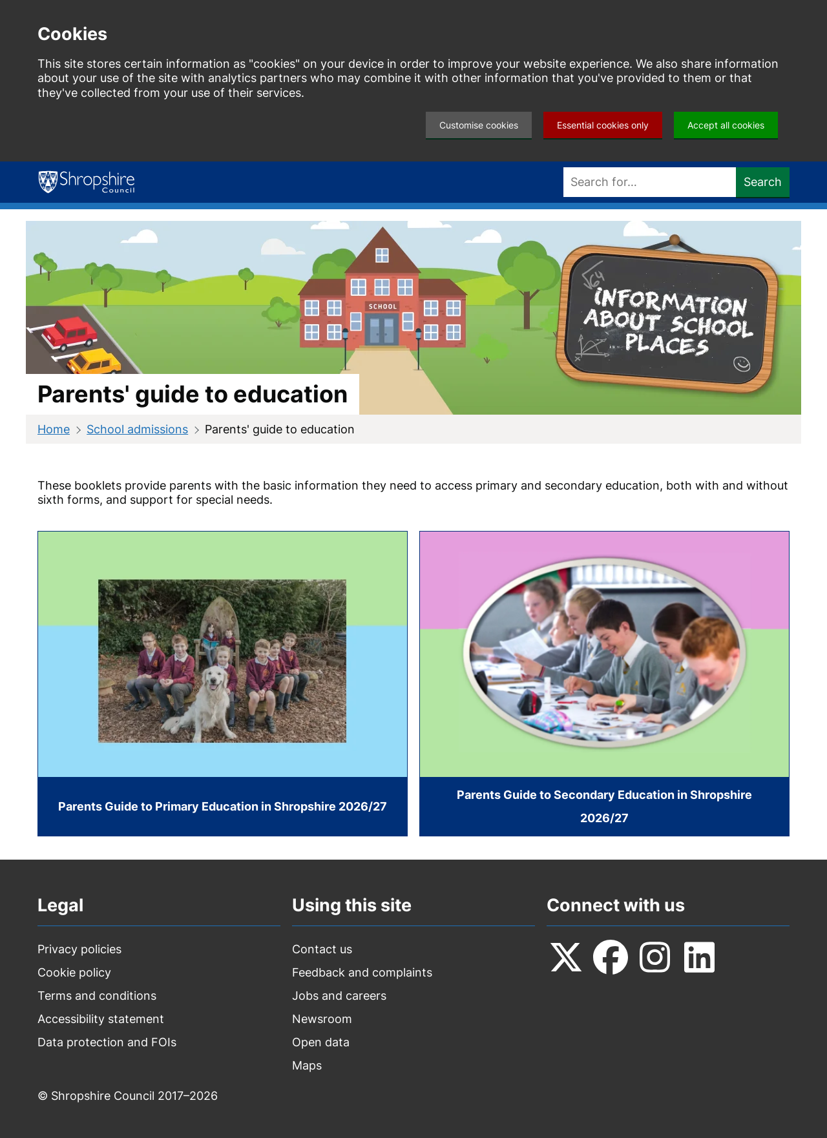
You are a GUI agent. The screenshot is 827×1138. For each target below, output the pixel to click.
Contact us (322, 949)
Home (53, 429)
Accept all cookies (725, 124)
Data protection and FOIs (106, 1042)
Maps (307, 1065)
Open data (321, 1042)
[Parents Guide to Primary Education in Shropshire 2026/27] (222, 684)
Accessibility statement (100, 1019)
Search (763, 182)
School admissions (137, 429)
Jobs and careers (339, 995)
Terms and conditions (96, 995)
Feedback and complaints (362, 972)
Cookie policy (74, 972)
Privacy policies (79, 949)
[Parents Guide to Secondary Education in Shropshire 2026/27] (604, 684)
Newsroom (322, 1019)
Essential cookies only (603, 124)
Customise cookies (478, 124)
